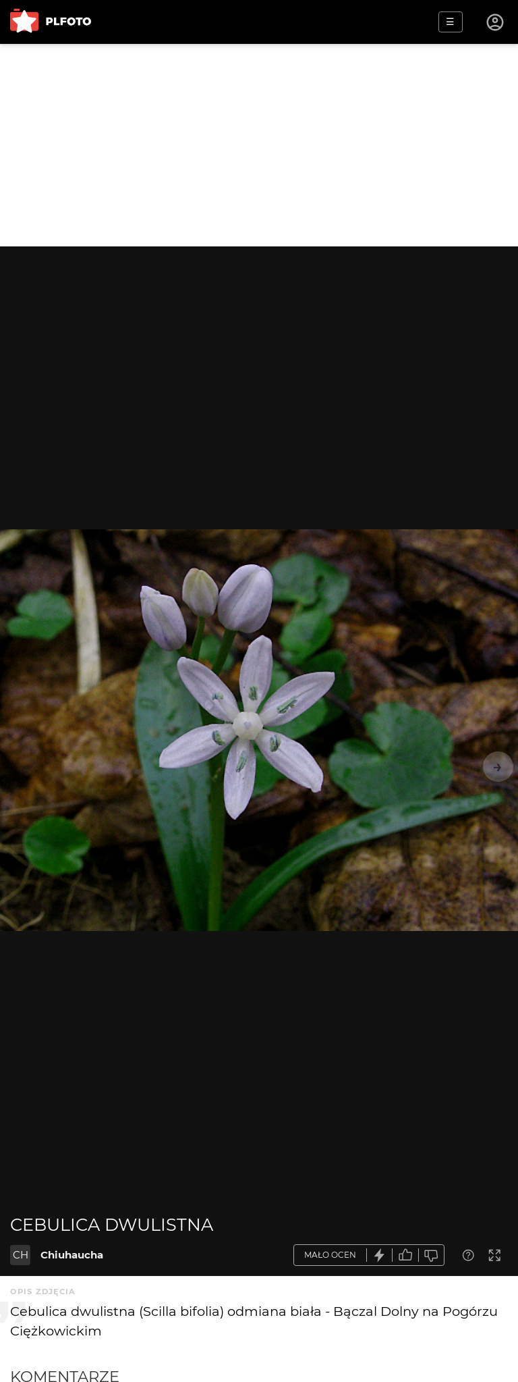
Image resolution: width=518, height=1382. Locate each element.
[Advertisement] (259, 145)
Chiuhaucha (71, 1254)
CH (20, 1254)
